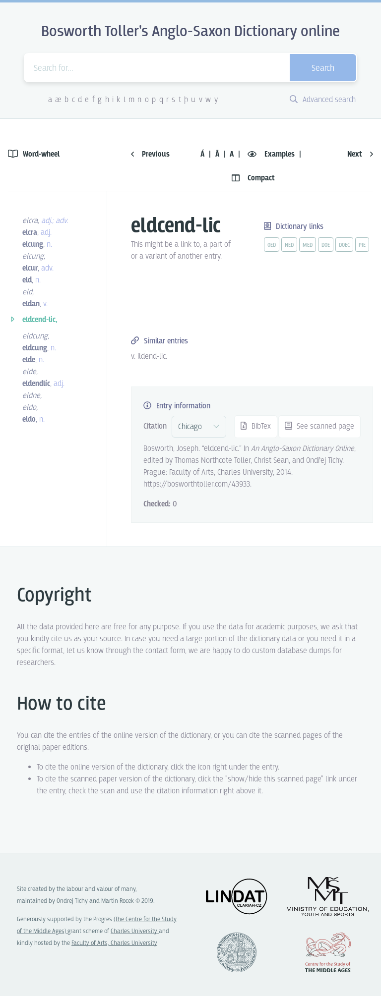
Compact (253, 178)
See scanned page (319, 426)
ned (289, 245)
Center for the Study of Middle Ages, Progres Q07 (328, 952)
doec (344, 245)
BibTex (256, 426)
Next (360, 154)
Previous (150, 154)
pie (362, 245)
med (308, 245)
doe (325, 245)
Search (323, 68)
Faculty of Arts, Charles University (114, 943)
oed (271, 245)
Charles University (135, 931)
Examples (272, 154)
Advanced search (323, 100)
